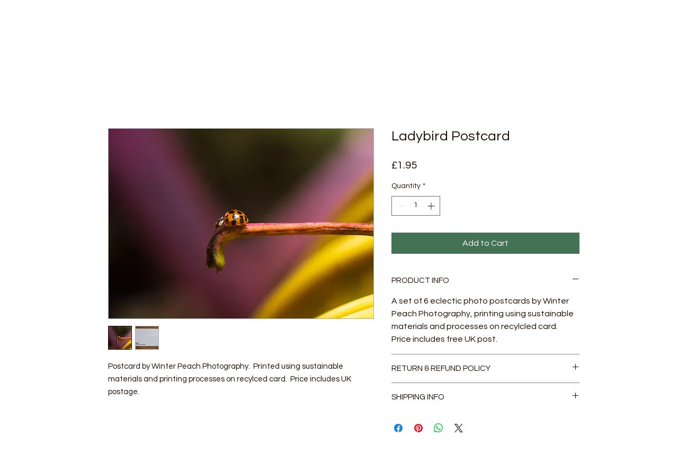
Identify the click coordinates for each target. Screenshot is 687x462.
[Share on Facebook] (398, 428)
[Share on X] (458, 428)
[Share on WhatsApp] (438, 428)
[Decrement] (399, 206)
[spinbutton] (415, 206)
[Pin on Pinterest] (418, 428)
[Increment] (432, 206)
